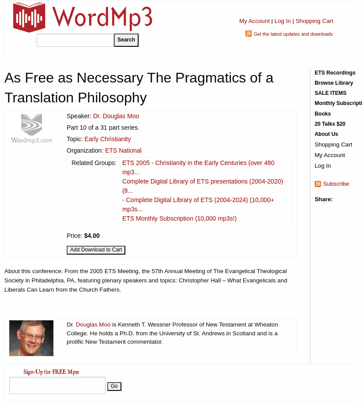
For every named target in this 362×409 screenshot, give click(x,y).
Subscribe (336, 183)
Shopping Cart (314, 21)
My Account (254, 21)
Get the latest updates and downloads (293, 34)
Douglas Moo (93, 324)
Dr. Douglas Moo (116, 116)
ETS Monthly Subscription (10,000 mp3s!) (179, 218)
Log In (283, 21)
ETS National (123, 150)
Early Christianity (107, 139)
